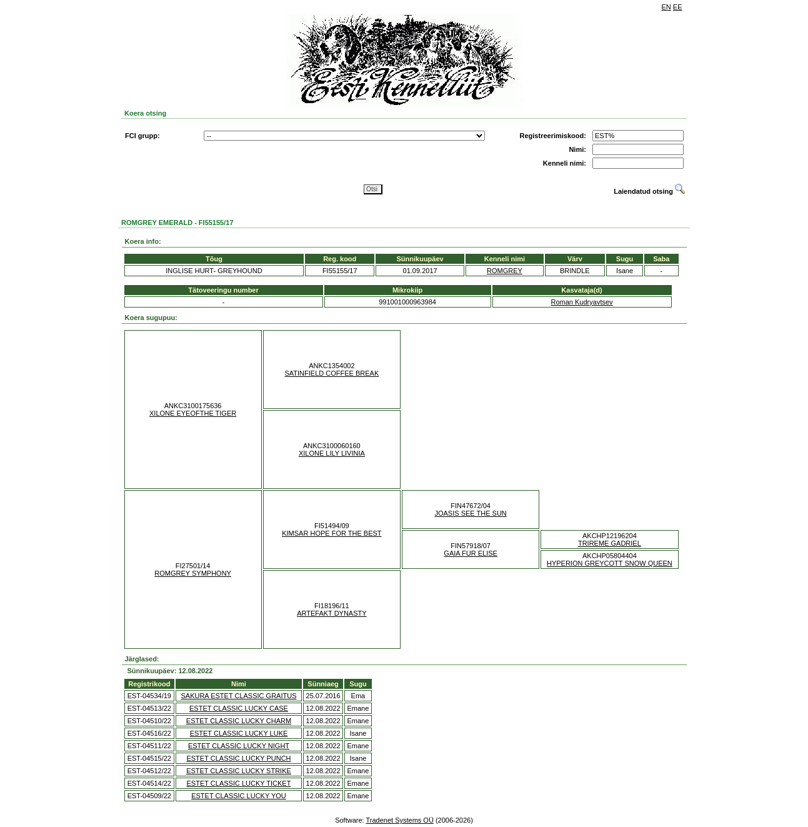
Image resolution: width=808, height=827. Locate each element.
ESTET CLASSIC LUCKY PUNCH (238, 758)
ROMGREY (504, 270)
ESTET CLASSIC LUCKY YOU (238, 795)
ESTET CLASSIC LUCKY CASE (238, 708)
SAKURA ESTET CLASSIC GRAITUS (238, 695)
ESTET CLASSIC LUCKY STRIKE (238, 770)
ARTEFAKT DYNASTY (331, 613)
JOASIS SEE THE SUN (470, 513)
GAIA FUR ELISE (470, 553)
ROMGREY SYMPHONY (192, 573)
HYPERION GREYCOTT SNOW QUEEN (609, 563)
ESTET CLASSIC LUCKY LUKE (239, 733)
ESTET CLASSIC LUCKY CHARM (238, 720)
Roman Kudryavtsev (582, 302)
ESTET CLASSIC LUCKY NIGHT (238, 745)
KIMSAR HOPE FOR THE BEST (331, 533)
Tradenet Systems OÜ (399, 820)
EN (666, 7)
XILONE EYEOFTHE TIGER (192, 413)
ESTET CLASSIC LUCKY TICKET (239, 783)
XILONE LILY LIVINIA (332, 453)
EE (677, 7)
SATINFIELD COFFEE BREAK (331, 373)
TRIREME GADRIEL (609, 543)
